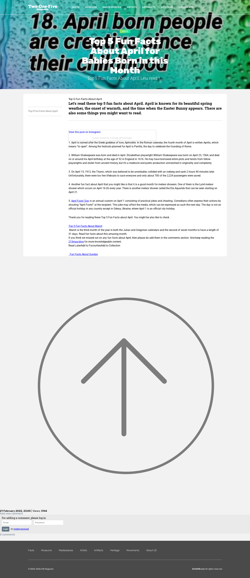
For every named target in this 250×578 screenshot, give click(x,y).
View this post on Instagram (85, 132)
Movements (186, 7)
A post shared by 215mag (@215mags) (112, 138)
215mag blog (76, 241)
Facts (76, 7)
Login (5, 529)
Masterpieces (111, 7)
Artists (132, 7)
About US (151, 550)
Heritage (167, 7)
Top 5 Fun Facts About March (85, 226)
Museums (91, 7)
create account (21, 528)
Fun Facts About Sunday (83, 254)
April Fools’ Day (80, 200)
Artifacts (148, 7)
